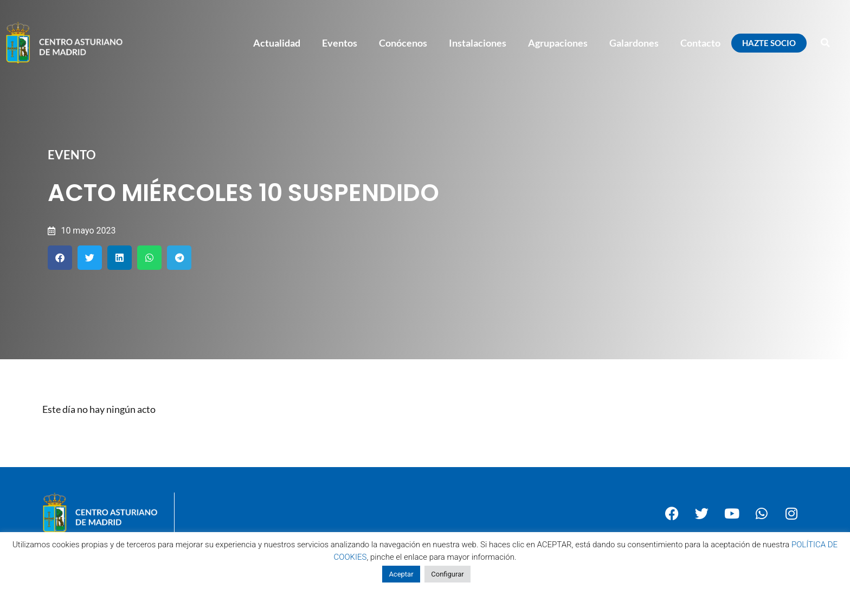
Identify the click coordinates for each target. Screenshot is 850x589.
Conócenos (403, 42)
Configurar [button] (447, 574)
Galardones (634, 42)
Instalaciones (477, 42)
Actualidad (276, 42)
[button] (825, 43)
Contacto (700, 42)
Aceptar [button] (401, 574)
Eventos (339, 42)
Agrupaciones (558, 42)
